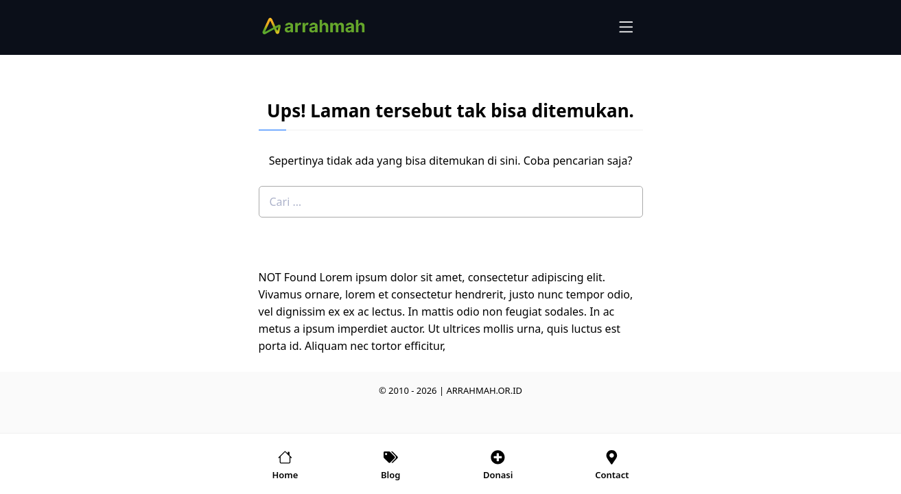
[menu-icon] (626, 26)
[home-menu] (285, 464)
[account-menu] (498, 464)
